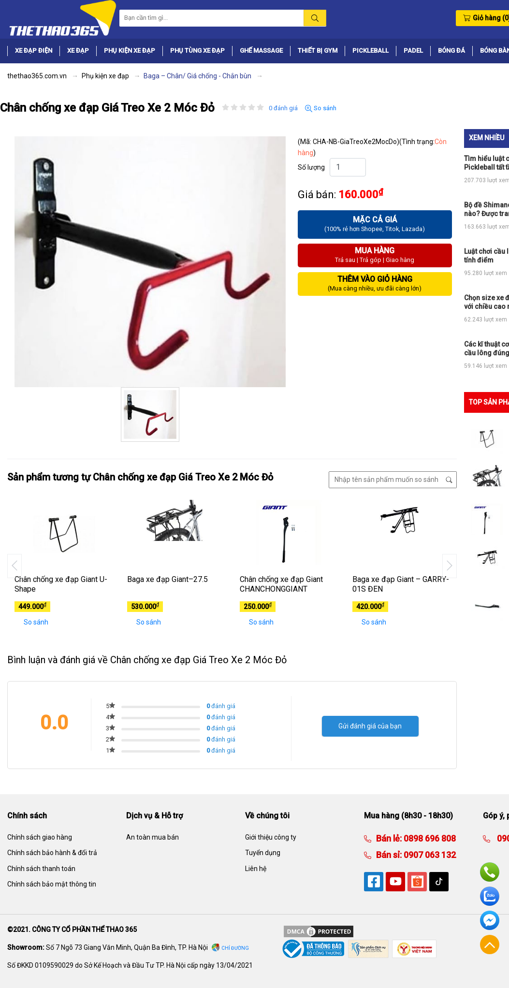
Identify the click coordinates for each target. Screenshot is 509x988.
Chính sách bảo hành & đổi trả (52, 853)
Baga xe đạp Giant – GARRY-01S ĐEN (400, 584)
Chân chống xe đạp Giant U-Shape (61, 584)
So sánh (320, 108)
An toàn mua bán (152, 837)
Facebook (489, 920)
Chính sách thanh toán (41, 868)
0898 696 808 (429, 838)
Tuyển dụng (262, 853)
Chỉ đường (235, 948)
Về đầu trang (489, 944)
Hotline (489, 872)
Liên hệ (255, 868)
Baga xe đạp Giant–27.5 (167, 579)
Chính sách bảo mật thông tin (51, 884)
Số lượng (311, 167)
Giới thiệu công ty (270, 837)
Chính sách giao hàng (39, 837)
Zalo (489, 896)
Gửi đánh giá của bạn (370, 726)
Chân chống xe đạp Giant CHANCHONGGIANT (281, 584)
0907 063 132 (429, 855)
